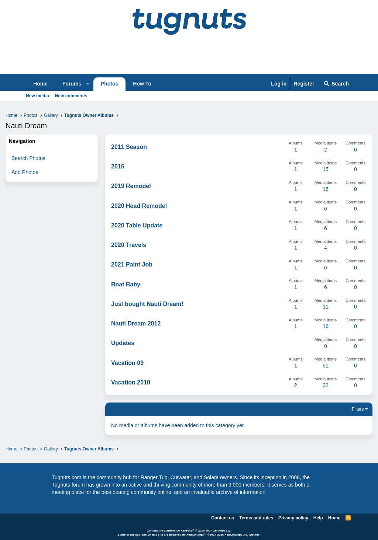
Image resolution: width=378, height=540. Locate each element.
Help (318, 517)
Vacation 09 (127, 363)
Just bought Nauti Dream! (147, 304)
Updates (122, 343)
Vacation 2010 (130, 382)
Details (255, 534)
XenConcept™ (196, 534)
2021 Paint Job (131, 264)
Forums (71, 84)
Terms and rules (256, 517)
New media (37, 95)
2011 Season (129, 147)
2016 (117, 166)
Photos (109, 84)
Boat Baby (125, 284)
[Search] (336, 84)
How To (142, 84)
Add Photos (24, 172)
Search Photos (28, 158)
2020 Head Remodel (139, 206)
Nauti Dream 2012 (136, 323)
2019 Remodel (131, 186)
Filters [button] (358, 409)
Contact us (222, 517)
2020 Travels (128, 245)
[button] (87, 84)
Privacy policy (293, 517)
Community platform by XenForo (189, 530)
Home (40, 84)
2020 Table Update (136, 225)
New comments (71, 95)
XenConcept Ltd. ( (237, 534)
